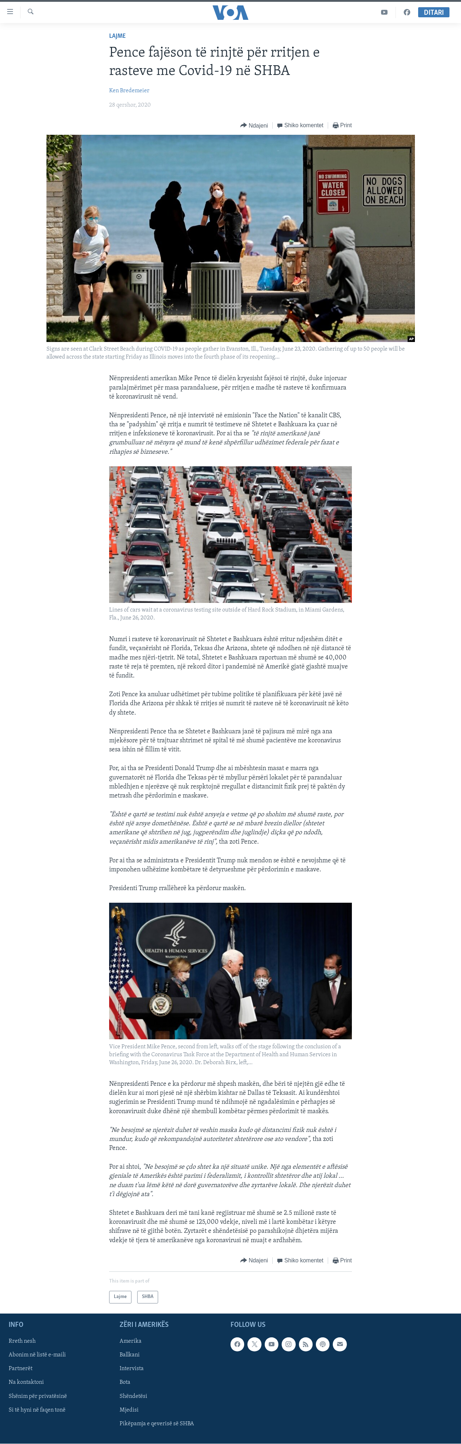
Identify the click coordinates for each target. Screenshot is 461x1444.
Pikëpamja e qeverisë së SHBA (157, 1423)
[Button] (254, 125)
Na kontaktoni (26, 1382)
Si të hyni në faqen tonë (37, 1410)
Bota (125, 1382)
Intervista (132, 1369)
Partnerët (20, 1369)
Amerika (131, 1341)
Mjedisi (129, 1410)
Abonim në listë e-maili (37, 1355)
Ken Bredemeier (129, 91)
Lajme (117, 36)
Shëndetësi (133, 1396)
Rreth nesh (22, 1341)
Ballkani (130, 1355)
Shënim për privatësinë (38, 1396)
